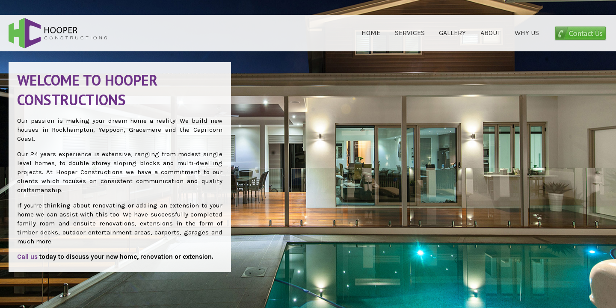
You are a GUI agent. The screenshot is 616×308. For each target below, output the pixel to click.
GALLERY (452, 33)
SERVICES (410, 33)
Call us (27, 257)
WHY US (527, 33)
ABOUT (490, 33)
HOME (370, 33)
